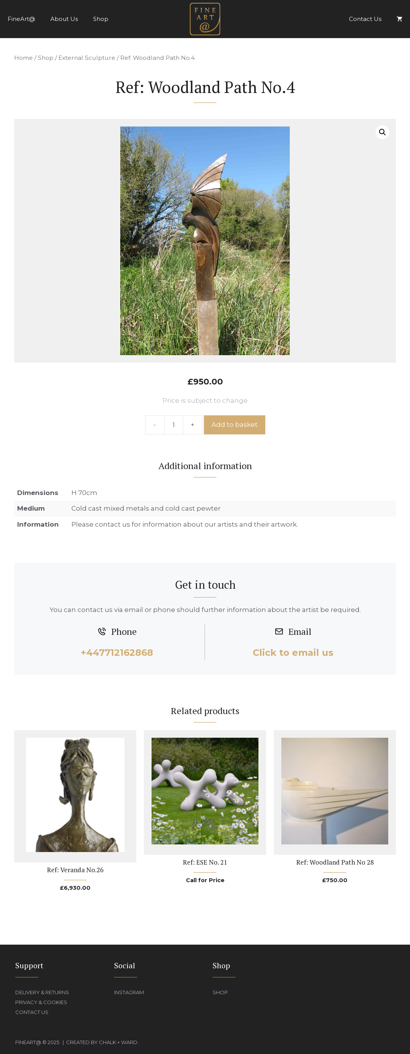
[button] (382, 132)
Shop (100, 18)
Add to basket (234, 424)
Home (23, 57)
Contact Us (365, 18)
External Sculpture (86, 57)
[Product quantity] (173, 424)
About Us (64, 18)
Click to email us (293, 652)
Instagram (129, 992)
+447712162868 (117, 652)
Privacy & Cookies (41, 1002)
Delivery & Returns (42, 992)
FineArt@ (21, 18)
